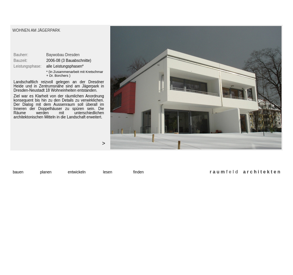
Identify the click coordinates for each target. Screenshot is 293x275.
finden (138, 172)
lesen (107, 172)
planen (46, 172)
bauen (18, 172)
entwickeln (77, 172)
